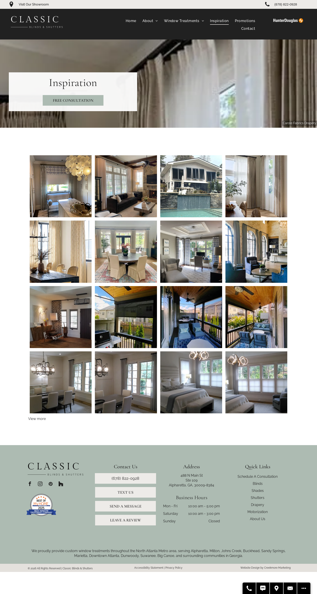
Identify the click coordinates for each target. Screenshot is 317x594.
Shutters (257, 498)
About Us (257, 519)
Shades (258, 491)
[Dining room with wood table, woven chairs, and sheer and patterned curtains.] (256, 186)
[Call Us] (249, 588)
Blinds (258, 484)
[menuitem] (131, 21)
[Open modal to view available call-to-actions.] (303, 588)
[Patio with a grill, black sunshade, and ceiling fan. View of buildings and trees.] (126, 317)
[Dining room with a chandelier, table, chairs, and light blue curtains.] (126, 382)
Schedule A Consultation (258, 476)
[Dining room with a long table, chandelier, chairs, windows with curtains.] (61, 382)
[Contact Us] (290, 588)
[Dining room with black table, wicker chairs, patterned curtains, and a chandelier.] (61, 252)
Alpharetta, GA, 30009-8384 (191, 485)
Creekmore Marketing (277, 567)
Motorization (257, 512)
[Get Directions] (277, 588)
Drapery (257, 505)
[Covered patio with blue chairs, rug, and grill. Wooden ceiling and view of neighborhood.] (191, 317)
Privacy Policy (173, 567)
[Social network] (60, 484)
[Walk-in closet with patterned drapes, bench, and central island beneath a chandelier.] (61, 186)
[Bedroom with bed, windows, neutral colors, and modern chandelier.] (191, 382)
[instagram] (40, 484)
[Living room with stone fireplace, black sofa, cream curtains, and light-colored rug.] (126, 186)
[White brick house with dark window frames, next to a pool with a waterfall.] (191, 186)
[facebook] (29, 484)
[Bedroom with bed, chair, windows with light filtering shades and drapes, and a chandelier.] (256, 382)
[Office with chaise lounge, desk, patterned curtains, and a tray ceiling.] (191, 252)
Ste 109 (191, 480)
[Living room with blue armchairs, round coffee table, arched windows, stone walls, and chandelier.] (256, 252)
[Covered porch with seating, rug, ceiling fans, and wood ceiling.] (256, 317)
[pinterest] (50, 484)
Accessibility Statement (148, 567)
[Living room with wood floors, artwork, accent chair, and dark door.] (61, 317)
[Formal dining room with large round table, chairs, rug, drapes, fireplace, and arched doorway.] (126, 252)
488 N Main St (192, 475)
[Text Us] (263, 588)
